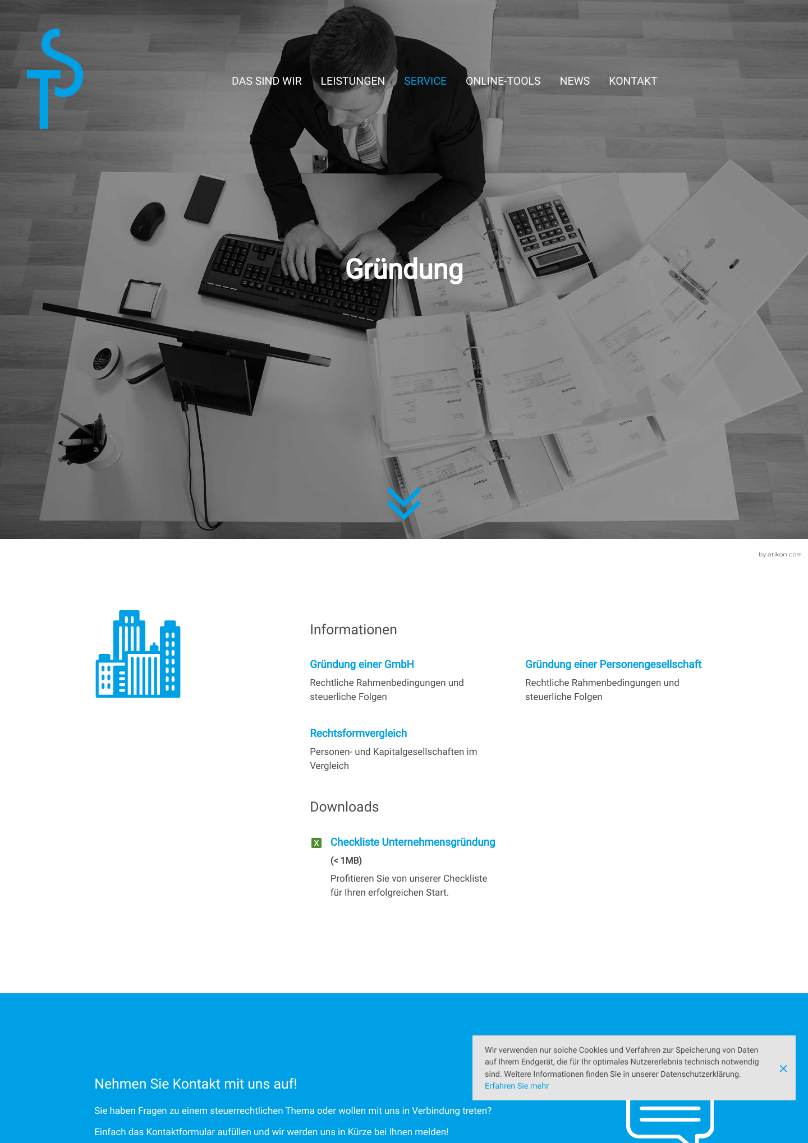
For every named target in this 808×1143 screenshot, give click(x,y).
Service (425, 81)
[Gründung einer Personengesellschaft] (619, 681)
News (575, 81)
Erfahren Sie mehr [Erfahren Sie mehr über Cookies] (517, 1086)
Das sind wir (267, 81)
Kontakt (633, 81)
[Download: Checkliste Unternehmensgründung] (404, 871)
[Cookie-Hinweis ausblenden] (783, 1068)
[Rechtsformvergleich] (404, 750)
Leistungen (353, 81)
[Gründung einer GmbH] (404, 681)
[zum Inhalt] (404, 513)
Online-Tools (503, 81)
